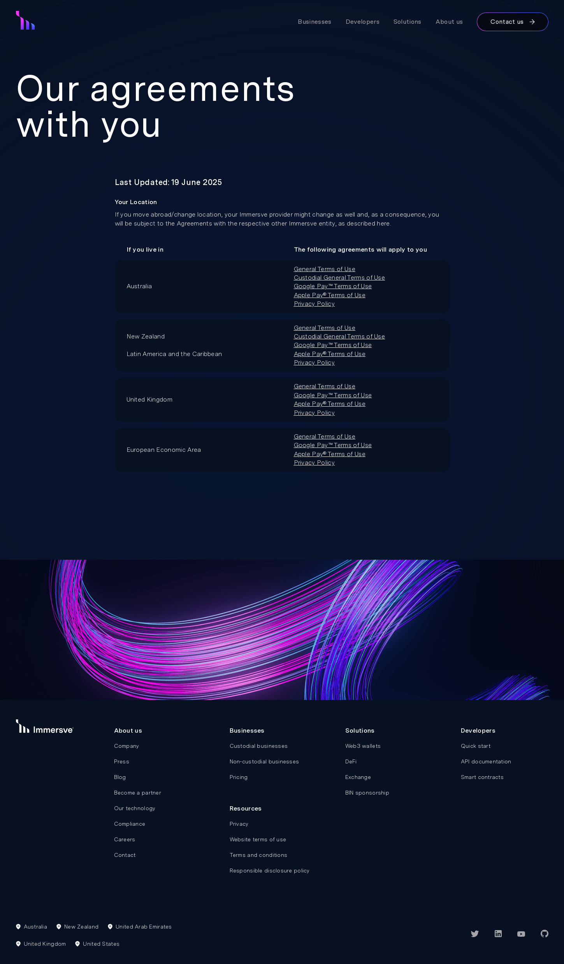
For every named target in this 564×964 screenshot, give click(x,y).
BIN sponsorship (367, 793)
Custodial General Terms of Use (339, 277)
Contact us (512, 21)
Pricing (239, 777)
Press (121, 761)
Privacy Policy (314, 303)
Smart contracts (482, 777)
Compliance (130, 824)
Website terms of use (258, 839)
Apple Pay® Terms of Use (329, 295)
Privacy (239, 824)
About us (449, 21)
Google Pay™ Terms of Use (333, 286)
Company (126, 746)
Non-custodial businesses (264, 761)
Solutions (408, 21)
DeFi (351, 761)
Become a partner (137, 793)
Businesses (314, 21)
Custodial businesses (259, 746)
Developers (363, 21)
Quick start (475, 746)
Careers (124, 839)
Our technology (135, 808)
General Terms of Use (324, 269)
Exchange (358, 777)
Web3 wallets (363, 746)
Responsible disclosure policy (270, 870)
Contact (125, 855)
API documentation (486, 761)
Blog (120, 777)
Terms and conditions (259, 855)
